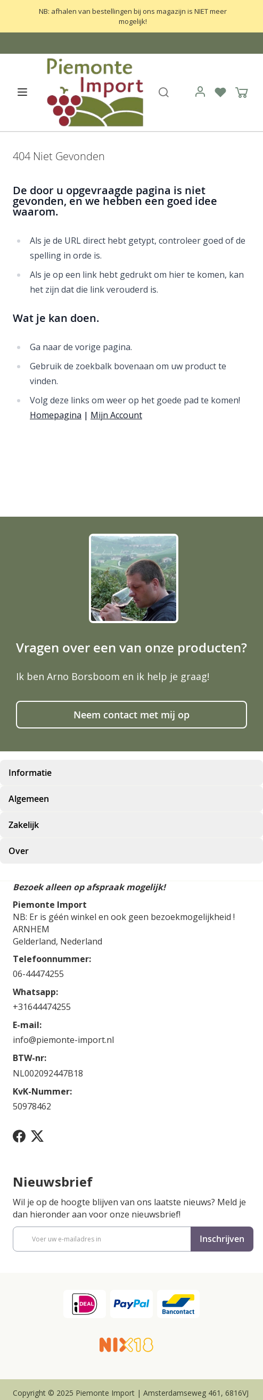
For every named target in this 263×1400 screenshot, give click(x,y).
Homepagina (55, 415)
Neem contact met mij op (131, 714)
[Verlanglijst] (220, 92)
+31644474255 (42, 1007)
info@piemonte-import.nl (63, 1040)
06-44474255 (38, 974)
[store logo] (93, 92)
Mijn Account (116, 415)
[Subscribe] (222, 1239)
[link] (200, 92)
